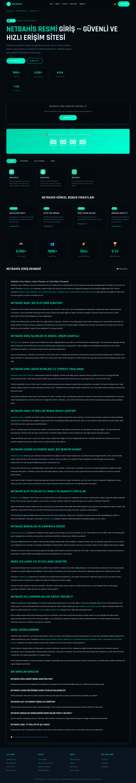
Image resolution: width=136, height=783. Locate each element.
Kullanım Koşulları (44, 767)
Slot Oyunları (10, 770)
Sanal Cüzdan (74, 770)
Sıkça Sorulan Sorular (45, 763)
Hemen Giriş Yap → (16, 61)
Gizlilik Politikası (43, 770)
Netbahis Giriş (11, 759)
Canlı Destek (42, 759)
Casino (65, 4)
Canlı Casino (10, 767)
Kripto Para (73, 767)
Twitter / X (104, 759)
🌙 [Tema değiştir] (114, 4)
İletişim (82, 4)
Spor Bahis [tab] (24, 161)
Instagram (104, 767)
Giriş (51, 4)
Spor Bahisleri (11, 763)
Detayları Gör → (15, 226)
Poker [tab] (53, 161)
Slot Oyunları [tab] (39, 161)
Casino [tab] (11, 161)
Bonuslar (73, 4)
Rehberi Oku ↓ (35, 61)
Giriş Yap (123, 4)
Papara (72, 763)
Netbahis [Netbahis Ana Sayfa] (14, 4)
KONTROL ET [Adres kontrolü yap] (68, 117)
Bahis (58, 4)
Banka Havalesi (75, 759)
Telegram (104, 763)
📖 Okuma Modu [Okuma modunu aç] (122, 269)
